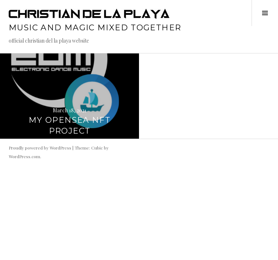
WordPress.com (24, 156)
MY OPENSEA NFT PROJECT (69, 125)
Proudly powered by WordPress (40, 148)
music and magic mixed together (95, 27)
